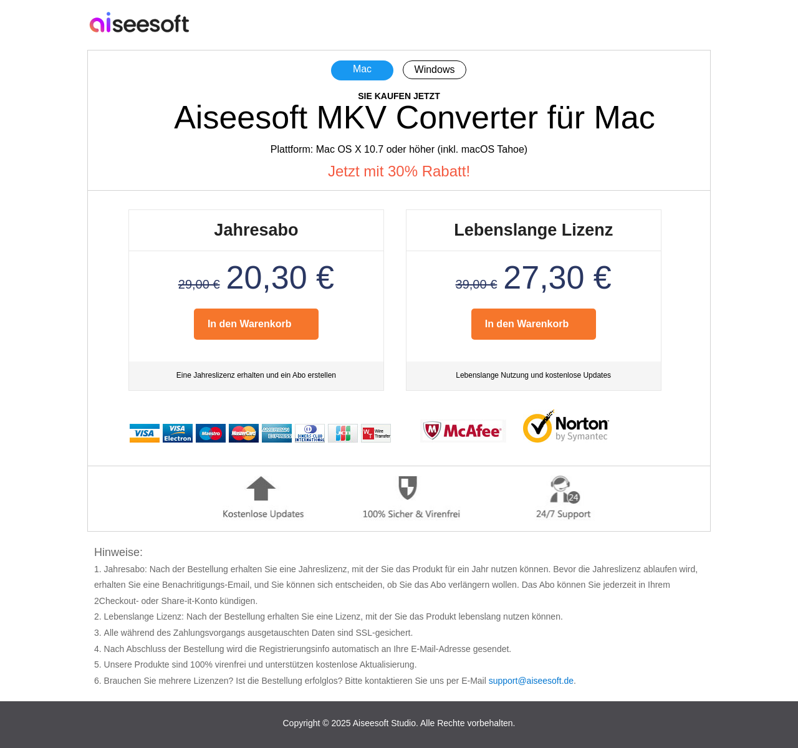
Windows (435, 69)
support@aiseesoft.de (531, 681)
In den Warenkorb (250, 324)
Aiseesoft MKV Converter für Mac (414, 117)
